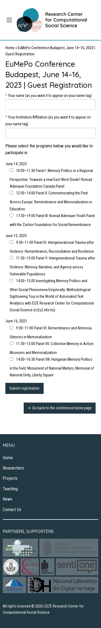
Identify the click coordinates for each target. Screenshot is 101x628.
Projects (10, 478)
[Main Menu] (9, 20)
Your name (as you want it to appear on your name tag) (50, 101)
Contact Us (12, 509)
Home (10, 48)
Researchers (13, 468)
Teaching (10, 488)
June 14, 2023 (16, 164)
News (7, 499)
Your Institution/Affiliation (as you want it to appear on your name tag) (50, 126)
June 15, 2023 (16, 236)
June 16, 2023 (16, 321)
